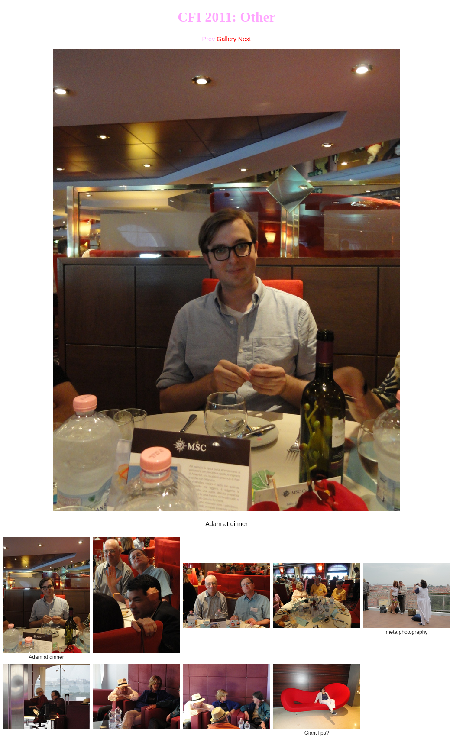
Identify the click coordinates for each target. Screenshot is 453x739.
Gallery (226, 38)
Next (244, 38)
